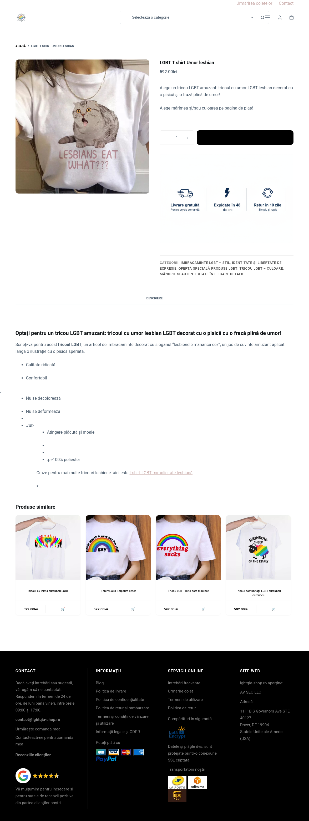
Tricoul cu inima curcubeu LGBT (48, 591)
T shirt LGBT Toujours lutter (118, 591)
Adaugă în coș (244, 137)
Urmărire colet (180, 691)
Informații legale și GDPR (118, 731)
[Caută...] (124, 17)
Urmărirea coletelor (254, 3)
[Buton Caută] (262, 17)
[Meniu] (267, 17)
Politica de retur (182, 708)
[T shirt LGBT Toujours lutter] (118, 547)
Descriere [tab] (154, 298)
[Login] (280, 17)
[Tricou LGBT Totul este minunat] (188, 547)
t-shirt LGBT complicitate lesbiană (161, 472)
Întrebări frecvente (184, 683)
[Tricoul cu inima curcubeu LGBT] (48, 547)
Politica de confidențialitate (120, 699)
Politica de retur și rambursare (122, 708)
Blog (100, 683)
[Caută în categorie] (192, 17)
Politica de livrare (111, 691)
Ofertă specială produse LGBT (208, 268)
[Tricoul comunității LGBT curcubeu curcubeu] (258, 547)
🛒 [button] (62, 610)
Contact (286, 3)
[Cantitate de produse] (177, 137)
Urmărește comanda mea (38, 729)
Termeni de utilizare (185, 699)
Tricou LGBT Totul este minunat (188, 591)
